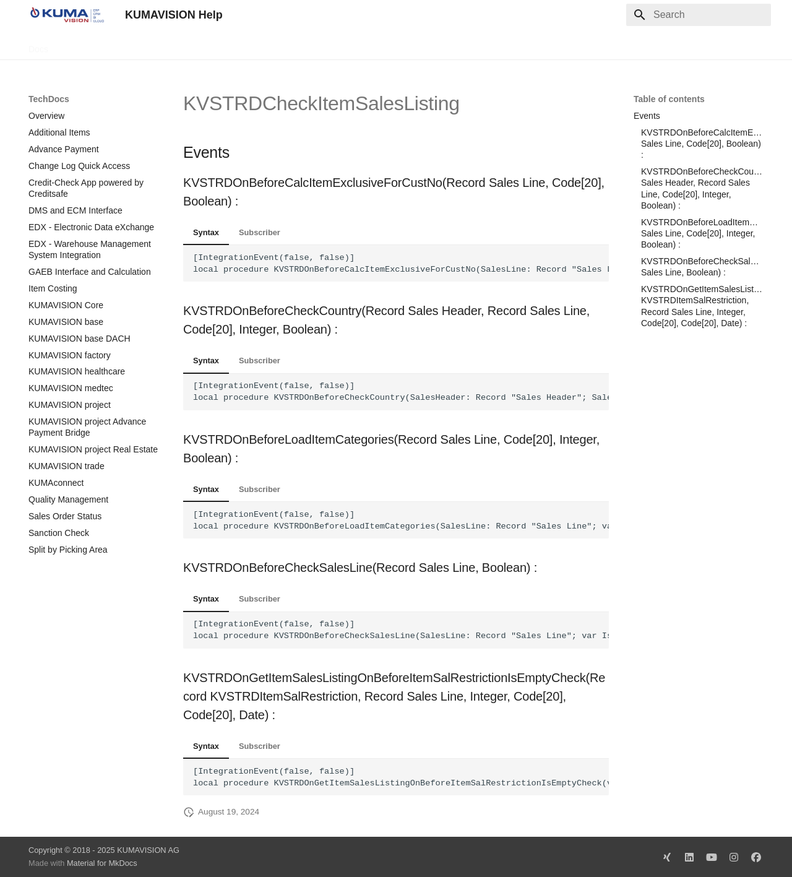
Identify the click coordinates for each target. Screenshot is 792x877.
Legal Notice (274, 45)
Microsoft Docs (207, 45)
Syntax (206, 232)
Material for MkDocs (102, 863)
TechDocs (82, 45)
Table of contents (669, 99)
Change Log (139, 45)
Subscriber (259, 232)
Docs (38, 45)
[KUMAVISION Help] (67, 14)
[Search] (698, 15)
